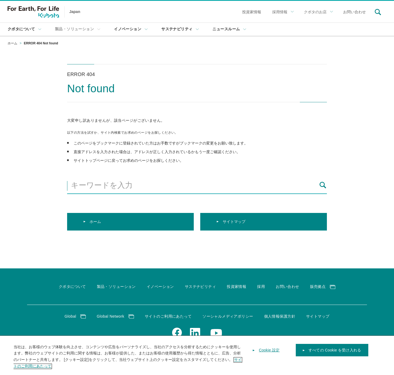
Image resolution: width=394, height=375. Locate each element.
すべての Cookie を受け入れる (334, 354)
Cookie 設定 (269, 354)
